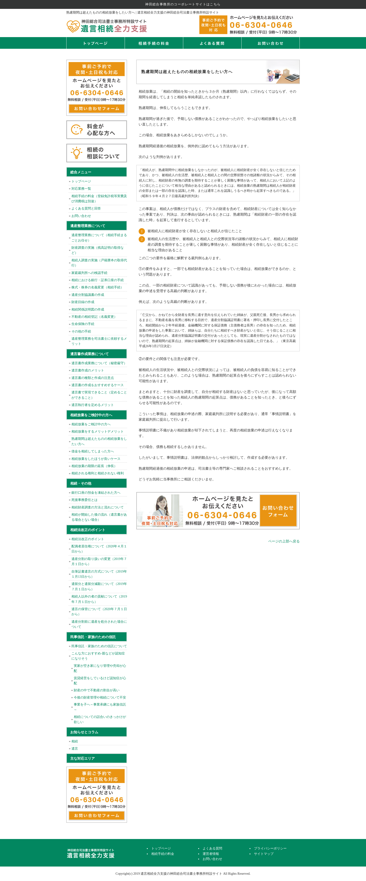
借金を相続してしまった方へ (92, 451)
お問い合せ (270, 43)
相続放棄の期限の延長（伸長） (94, 466)
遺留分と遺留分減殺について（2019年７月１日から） (99, 586)
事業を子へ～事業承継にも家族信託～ (100, 707)
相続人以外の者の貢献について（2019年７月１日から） (99, 599)
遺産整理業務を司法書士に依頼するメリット (99, 341)
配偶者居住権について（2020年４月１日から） (99, 549)
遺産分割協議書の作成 (87, 295)
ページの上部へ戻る (284, 541)
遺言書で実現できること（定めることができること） (99, 395)
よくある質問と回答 (86, 208)
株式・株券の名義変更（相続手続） (97, 287)
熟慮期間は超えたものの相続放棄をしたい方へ (99, 441)
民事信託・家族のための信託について (99, 646)
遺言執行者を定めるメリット (92, 405)
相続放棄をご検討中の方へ (91, 424)
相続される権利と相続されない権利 (97, 473)
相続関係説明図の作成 (87, 309)
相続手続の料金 (154, 43)
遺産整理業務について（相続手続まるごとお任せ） (99, 237)
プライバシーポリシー (270, 848)
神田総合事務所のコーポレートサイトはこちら (183, 4)
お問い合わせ (81, 216)
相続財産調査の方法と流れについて (97, 507)
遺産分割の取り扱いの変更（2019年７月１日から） (99, 561)
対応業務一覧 (81, 188)
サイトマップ (264, 854)
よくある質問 (212, 43)
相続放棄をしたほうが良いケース (95, 459)
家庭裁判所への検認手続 (89, 273)
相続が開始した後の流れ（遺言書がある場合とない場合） (99, 517)
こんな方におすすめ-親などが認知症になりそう (98, 656)
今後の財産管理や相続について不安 (100, 697)
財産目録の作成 (82, 302)
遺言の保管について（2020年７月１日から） (99, 611)
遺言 (74, 748)
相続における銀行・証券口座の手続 (97, 280)
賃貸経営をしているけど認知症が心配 (100, 680)
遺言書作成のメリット (87, 370)
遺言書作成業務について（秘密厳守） (99, 363)
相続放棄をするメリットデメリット (97, 431)
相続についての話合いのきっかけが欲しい (100, 719)
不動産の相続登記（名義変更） (94, 316)
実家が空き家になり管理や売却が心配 (100, 668)
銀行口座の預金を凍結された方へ (95, 492)
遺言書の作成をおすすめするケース (97, 385)
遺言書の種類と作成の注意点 (92, 378)
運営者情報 (211, 854)
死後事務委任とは (84, 500)
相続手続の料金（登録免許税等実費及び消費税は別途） (99, 198)
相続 (74, 741)
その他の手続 (81, 331)
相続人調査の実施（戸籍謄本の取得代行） (99, 263)
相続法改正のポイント (87, 539)
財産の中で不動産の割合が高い (97, 690)
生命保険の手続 (82, 324)
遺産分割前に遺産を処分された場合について (99, 624)
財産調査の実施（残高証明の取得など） (97, 250)
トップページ (95, 43)
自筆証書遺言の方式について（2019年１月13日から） (99, 574)
